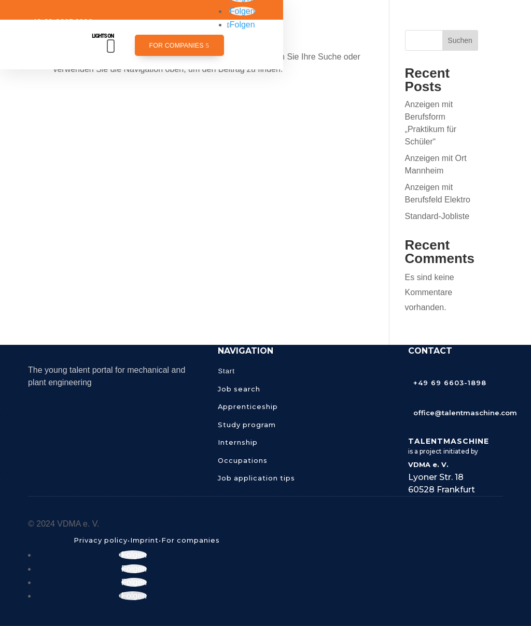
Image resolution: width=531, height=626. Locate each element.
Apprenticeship (248, 406)
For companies (176, 45)
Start (226, 371)
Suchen (460, 40)
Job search (239, 389)
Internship (238, 442)
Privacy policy (101, 540)
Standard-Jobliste (437, 216)
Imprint (144, 540)
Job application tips (256, 478)
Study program (247, 424)
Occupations (243, 460)
